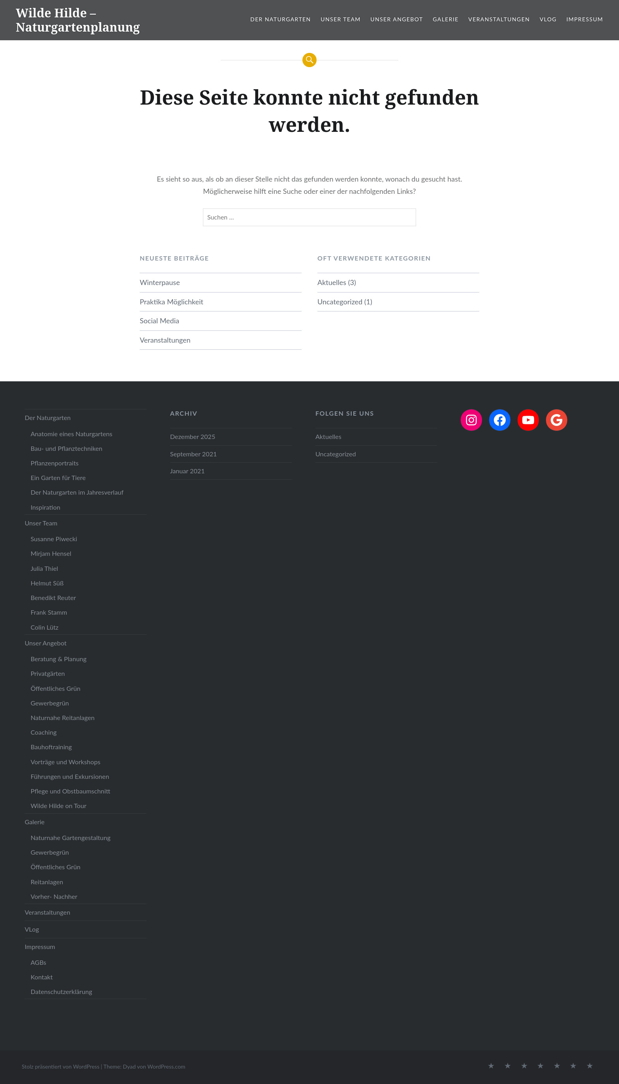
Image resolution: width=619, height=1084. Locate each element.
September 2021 (193, 454)
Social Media (159, 320)
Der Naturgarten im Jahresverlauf (76, 492)
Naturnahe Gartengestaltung (70, 837)
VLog (548, 19)
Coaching (43, 732)
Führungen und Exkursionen (69, 776)
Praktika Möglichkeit (171, 301)
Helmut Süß (47, 583)
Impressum (584, 19)
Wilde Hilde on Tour (58, 805)
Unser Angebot (396, 19)
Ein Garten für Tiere (58, 477)
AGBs (38, 962)
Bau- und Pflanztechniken (66, 448)
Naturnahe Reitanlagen (62, 717)
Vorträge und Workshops (65, 761)
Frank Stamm (48, 612)
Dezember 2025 (193, 436)
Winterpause (160, 282)
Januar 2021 (187, 470)
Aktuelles (331, 282)
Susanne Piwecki (53, 538)
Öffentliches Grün (55, 688)
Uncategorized (339, 301)
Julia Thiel (44, 568)
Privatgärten (47, 673)
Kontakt (41, 977)
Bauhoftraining (51, 746)
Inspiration (45, 507)
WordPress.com (166, 1066)
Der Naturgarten (280, 19)
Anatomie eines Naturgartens (71, 433)
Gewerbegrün (49, 703)
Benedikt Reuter (53, 597)
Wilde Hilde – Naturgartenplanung (78, 20)
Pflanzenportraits (54, 463)
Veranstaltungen (499, 19)
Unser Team (340, 19)
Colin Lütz (44, 627)
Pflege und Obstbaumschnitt (70, 791)
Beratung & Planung (58, 658)
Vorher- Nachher (53, 896)
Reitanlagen (46, 881)
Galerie (445, 19)
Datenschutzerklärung (61, 991)
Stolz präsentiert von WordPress (60, 1066)
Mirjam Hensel (50, 553)
